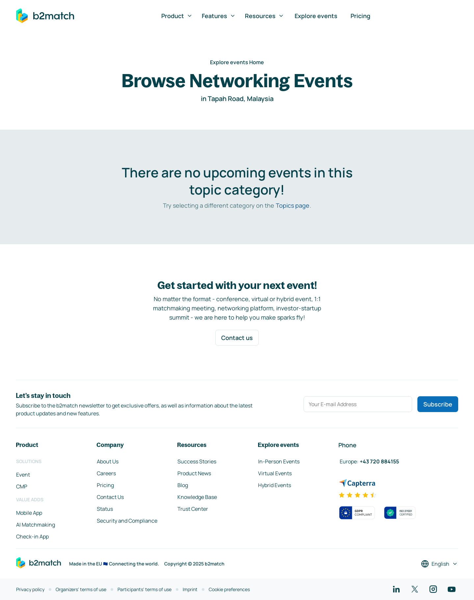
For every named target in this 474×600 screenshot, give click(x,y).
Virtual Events (275, 473)
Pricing (360, 16)
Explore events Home (237, 62)
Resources (264, 16)
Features (219, 16)
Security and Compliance (127, 520)
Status (105, 508)
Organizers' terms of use (81, 589)
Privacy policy (30, 589)
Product (177, 16)
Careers (106, 473)
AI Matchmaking (35, 524)
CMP (21, 486)
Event (23, 474)
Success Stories (196, 461)
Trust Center (192, 508)
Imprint (190, 589)
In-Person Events (279, 461)
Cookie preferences (229, 589)
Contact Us (110, 497)
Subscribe (437, 404)
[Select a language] (439, 564)
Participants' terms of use (144, 589)
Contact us (237, 338)
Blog (182, 485)
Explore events (316, 16)
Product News (194, 473)
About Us (107, 461)
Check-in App (32, 536)
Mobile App (29, 512)
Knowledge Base (197, 497)
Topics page (292, 205)
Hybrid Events (274, 485)
